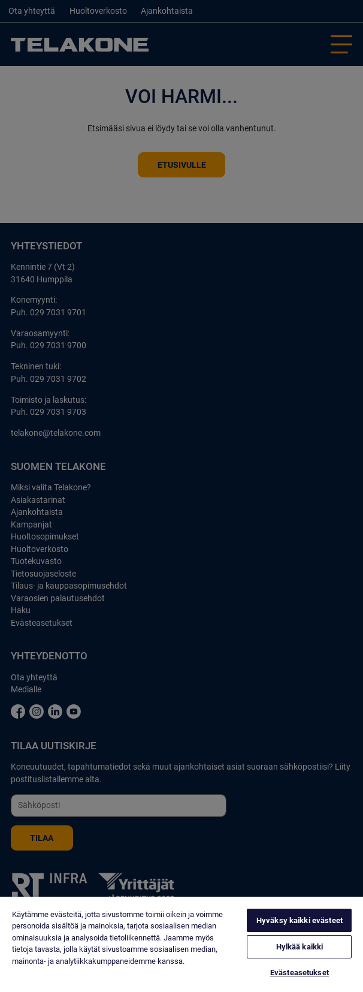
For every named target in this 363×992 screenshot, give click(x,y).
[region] (181, 944)
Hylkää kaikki (299, 946)
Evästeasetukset (299, 972)
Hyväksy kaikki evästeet (299, 920)
